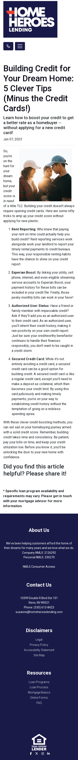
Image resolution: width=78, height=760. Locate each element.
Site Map (39, 655)
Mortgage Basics (39, 692)
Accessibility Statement (39, 650)
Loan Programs (39, 682)
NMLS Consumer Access (39, 566)
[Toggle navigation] (20, 46)
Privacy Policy (39, 644)
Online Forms (39, 697)
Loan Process (39, 687)
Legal (39, 639)
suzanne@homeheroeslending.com (39, 612)
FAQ (39, 702)
